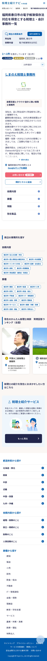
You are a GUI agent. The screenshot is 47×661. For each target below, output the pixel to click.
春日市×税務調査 (23, 268)
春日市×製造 (21, 287)
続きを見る (25, 160)
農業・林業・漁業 (15, 621)
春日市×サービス (10, 305)
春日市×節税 (8, 268)
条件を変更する (34, 34)
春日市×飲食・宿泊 (23, 291)
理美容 (10, 603)
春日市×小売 (34, 287)
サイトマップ (9, 643)
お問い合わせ (36, 650)
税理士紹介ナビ (7, 8)
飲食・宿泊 (12, 579)
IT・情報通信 (13, 591)
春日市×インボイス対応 (12, 264)
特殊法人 (11, 633)
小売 (9, 567)
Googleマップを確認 (17, 167)
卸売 (9, 573)
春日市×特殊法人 (27, 309)
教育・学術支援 (14, 609)
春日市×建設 (8, 287)
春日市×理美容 (26, 300)
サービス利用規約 (17, 647)
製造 (9, 561)
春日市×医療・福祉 (10, 309)
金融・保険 (12, 597)
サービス (11, 615)
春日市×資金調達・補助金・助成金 (16, 273)
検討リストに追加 (24, 181)
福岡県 (18, 8)
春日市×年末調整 (35, 259)
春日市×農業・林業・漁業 (29, 305)
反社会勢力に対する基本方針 (17, 650)
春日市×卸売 (8, 291)
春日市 (25, 8)
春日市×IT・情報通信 (26, 296)
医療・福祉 (12, 627)
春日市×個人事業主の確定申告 (14, 259)
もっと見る (23, 438)
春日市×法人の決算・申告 (13, 255)
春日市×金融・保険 (10, 300)
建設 (9, 555)
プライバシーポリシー (25, 643)
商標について (31, 647)
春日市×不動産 (9, 296)
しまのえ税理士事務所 (20, 74)
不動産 (10, 585)
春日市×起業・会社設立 (32, 264)
